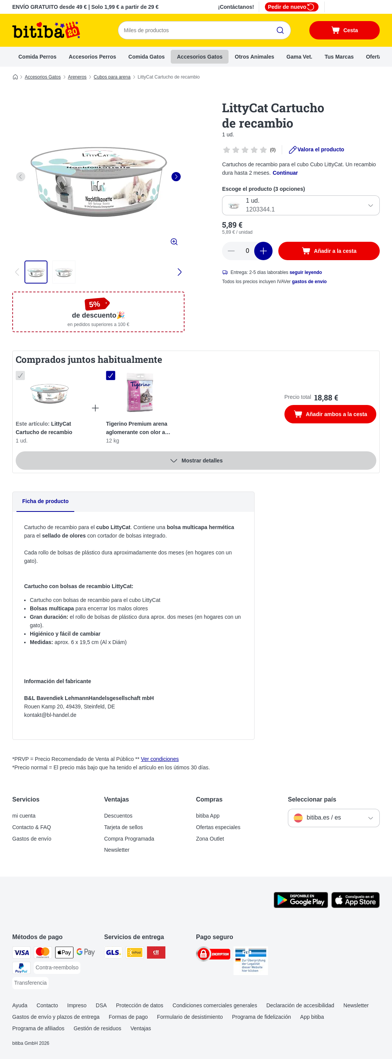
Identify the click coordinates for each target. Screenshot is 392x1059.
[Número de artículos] (247, 251)
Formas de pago (128, 1017)
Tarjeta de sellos (123, 827)
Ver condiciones (160, 759)
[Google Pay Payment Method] (86, 953)
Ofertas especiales (218, 827)
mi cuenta (24, 816)
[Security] (213, 955)
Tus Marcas (339, 57)
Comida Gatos (146, 57)
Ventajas (141, 1028)
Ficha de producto (45, 501)
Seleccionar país (312, 799)
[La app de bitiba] (301, 906)
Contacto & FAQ (31, 827)
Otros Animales (254, 57)
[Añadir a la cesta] (329, 251)
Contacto (47, 1005)
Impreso (77, 1005)
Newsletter (116, 850)
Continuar (285, 173)
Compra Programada (129, 839)
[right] (176, 176)
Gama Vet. (299, 57)
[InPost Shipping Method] (135, 953)
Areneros (77, 77)
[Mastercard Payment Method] (43, 953)
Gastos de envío (31, 839)
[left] (20, 176)
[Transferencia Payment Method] (30, 983)
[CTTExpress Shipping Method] (156, 953)
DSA (101, 1005)
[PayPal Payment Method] (21, 969)
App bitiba (312, 1017)
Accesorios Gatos (199, 57)
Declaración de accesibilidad (300, 1005)
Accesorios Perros (92, 57)
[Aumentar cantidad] (263, 251)
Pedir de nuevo (291, 6)
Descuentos (118, 816)
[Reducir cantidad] (231, 251)
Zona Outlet (210, 839)
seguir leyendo (305, 272)
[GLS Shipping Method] (113, 953)
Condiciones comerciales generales (215, 1005)
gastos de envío (309, 281)
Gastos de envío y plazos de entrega (56, 1017)
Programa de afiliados (38, 1028)
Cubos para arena (112, 77)
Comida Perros (37, 57)
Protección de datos (139, 1005)
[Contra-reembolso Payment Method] (57, 968)
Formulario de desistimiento (190, 1017)
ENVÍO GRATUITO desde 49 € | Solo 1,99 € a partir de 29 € (85, 7)
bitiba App (208, 816)
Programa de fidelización (261, 1017)
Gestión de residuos (97, 1028)
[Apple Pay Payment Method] (64, 953)
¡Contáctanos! (236, 7)
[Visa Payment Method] (21, 953)
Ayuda (19, 1005)
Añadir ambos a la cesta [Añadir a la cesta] (335, 415)
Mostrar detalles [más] (195, 460)
